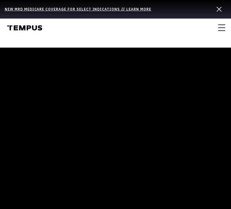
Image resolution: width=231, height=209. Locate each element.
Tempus (24, 27)
